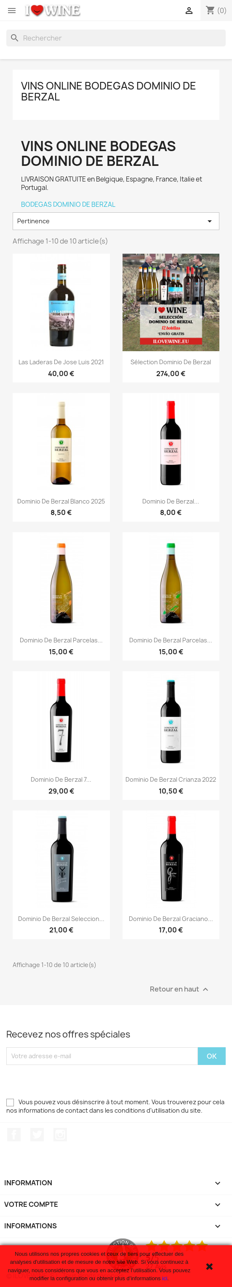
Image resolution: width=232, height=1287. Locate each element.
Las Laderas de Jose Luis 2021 (61, 362)
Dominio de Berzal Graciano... (171, 919)
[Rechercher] (116, 38)
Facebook (14, 1134)
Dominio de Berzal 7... (61, 779)
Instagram (60, 1134)
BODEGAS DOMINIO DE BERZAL (68, 204)
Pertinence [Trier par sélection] (116, 221)
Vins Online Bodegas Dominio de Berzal (108, 91)
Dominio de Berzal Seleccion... (61, 919)
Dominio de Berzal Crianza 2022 (170, 779)
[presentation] (70, 1081)
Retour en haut (180, 989)
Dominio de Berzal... (170, 501)
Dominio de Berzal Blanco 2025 (61, 501)
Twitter (37, 1134)
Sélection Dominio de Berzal (171, 362)
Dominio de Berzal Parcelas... (61, 640)
